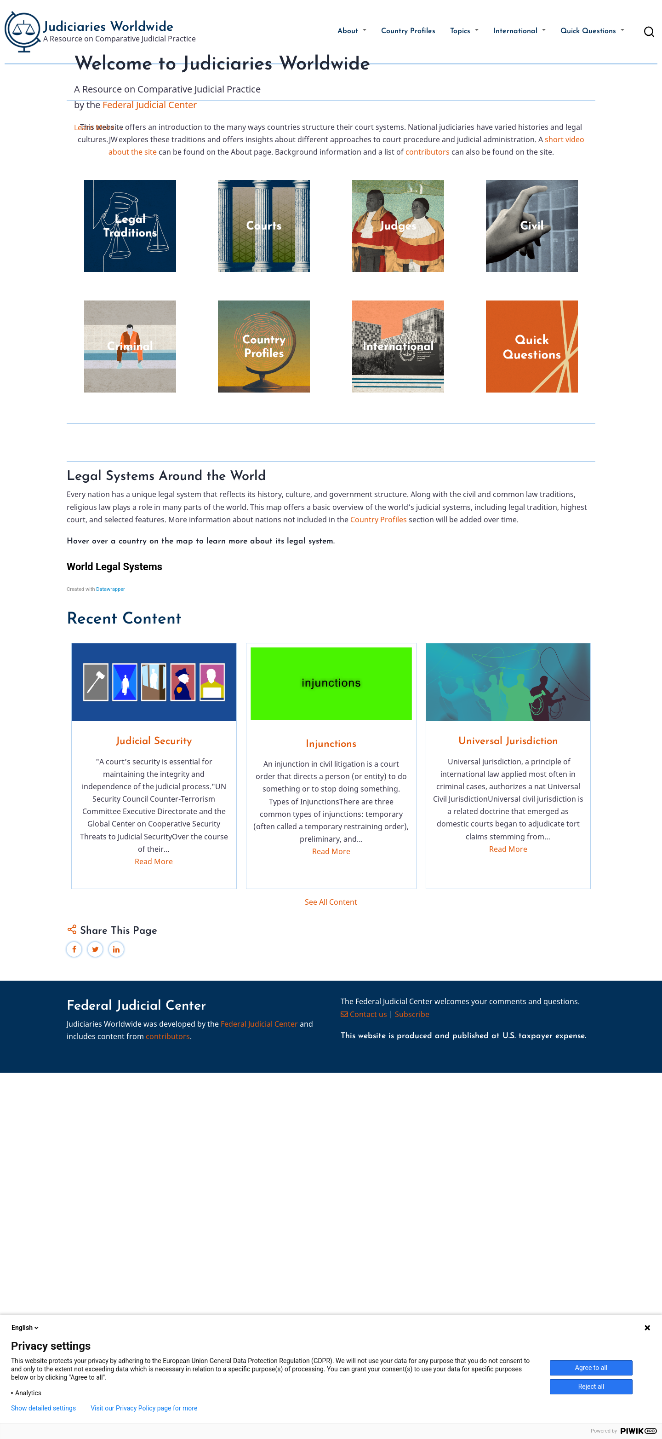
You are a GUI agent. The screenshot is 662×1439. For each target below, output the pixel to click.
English (25, 1327)
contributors (427, 345)
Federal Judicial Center (150, 193)
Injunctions (331, 1110)
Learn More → (99, 217)
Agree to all (591, 1367)
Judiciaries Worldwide (108, 27)
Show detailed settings (43, 1408)
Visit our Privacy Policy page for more (144, 1408)
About (351, 31)
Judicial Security (154, 1108)
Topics (464, 31)
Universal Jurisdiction (508, 1108)
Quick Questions (592, 31)
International (519, 31)
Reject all (591, 1386)
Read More (154, 1228)
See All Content (331, 1268)
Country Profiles (408, 31)
